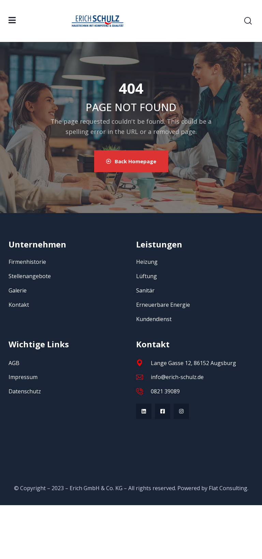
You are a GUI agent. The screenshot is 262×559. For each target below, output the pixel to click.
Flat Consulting (228, 488)
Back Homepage (131, 161)
